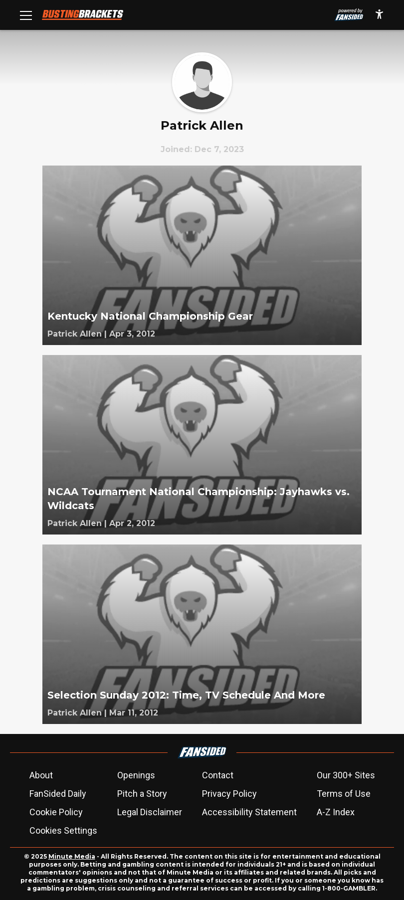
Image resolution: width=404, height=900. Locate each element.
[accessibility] (379, 15)
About (41, 775)
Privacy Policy (229, 793)
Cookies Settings (63, 830)
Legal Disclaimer (149, 812)
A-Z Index (336, 812)
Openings (136, 775)
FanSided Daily (57, 793)
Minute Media (71, 856)
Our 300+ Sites (346, 775)
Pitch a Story (142, 793)
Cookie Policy (56, 812)
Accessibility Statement (249, 812)
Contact (217, 775)
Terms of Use (344, 793)
